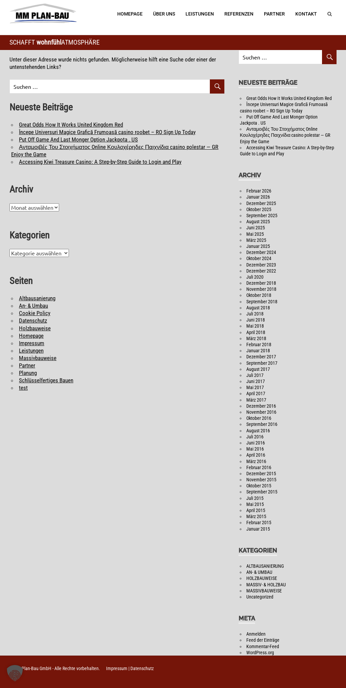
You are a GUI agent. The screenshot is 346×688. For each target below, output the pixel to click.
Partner (274, 14)
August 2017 (258, 369)
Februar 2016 (258, 467)
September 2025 (261, 215)
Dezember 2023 (261, 264)
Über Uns (164, 14)
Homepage (130, 14)
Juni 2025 (255, 227)
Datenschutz (33, 320)
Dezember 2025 (261, 203)
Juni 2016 (255, 442)
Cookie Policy (34, 313)
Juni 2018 (255, 320)
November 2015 (261, 479)
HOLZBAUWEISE (261, 578)
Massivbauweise (37, 358)
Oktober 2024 (258, 258)
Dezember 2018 (261, 283)
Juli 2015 (255, 498)
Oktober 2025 (258, 209)
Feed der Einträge (262, 640)
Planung (28, 373)
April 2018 (255, 332)
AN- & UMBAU (259, 572)
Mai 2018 (255, 326)
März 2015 (256, 516)
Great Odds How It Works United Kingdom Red (71, 124)
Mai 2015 (255, 504)
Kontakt (306, 14)
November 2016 (261, 412)
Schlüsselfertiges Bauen (46, 380)
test (23, 387)
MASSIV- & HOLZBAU (266, 584)
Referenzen (238, 14)
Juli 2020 (255, 277)
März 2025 (256, 240)
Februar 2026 (258, 191)
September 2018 (261, 301)
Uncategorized (259, 597)
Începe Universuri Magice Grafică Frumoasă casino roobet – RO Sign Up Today (107, 132)
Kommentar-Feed (262, 646)
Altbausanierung (37, 298)
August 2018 (258, 307)
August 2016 (258, 430)
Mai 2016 (255, 449)
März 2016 (256, 461)
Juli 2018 (255, 313)
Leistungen (200, 14)
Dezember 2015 (261, 473)
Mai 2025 (255, 234)
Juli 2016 (255, 436)
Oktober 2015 (258, 485)
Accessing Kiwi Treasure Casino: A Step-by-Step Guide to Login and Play (100, 161)
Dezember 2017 (261, 356)
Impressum (31, 343)
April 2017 (255, 393)
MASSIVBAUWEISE (264, 590)
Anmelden (256, 634)
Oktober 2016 (258, 418)
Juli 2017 (255, 375)
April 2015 (255, 510)
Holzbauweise (35, 328)
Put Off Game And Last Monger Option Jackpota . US (78, 139)
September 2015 (261, 491)
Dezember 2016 (261, 406)
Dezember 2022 (261, 271)
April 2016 (255, 455)
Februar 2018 (258, 344)
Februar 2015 (258, 522)
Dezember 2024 (261, 252)
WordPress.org (260, 652)
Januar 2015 (258, 529)
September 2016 (261, 424)
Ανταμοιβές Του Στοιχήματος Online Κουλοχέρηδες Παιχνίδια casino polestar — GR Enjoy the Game (285, 135)
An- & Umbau (33, 305)
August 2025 (258, 221)
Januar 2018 (258, 350)
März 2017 (256, 400)
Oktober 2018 (258, 295)
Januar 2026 (258, 197)
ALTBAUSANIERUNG (265, 566)
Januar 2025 (258, 246)
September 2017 (261, 363)
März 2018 (256, 338)
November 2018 (261, 289)
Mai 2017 (255, 387)
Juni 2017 (255, 381)
